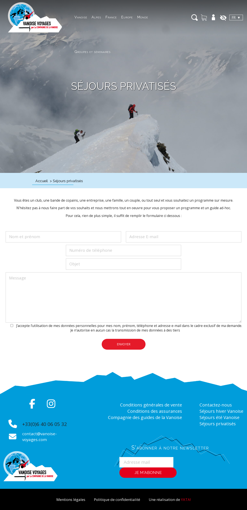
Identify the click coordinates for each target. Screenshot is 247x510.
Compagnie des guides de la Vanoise (140, 416)
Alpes (71, 17)
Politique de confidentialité (116, 499)
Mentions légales (65, 499)
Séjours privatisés (220, 434)
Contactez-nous (218, 404)
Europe (102, 17)
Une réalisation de (174, 499)
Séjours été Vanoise (212, 425)
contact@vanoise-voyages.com (41, 436)
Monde (118, 17)
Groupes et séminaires (146, 17)
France (86, 17)
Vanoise (56, 17)
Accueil (41, 181)
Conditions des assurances (151, 410)
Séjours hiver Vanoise (215, 413)
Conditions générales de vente (147, 404)
